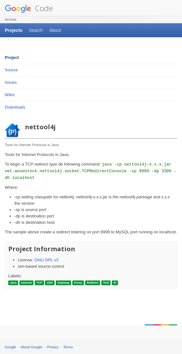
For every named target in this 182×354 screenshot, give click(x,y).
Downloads (15, 107)
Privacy (53, 347)
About (55, 30)
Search (36, 30)
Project (12, 57)
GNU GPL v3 (46, 260)
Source (11, 69)
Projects (13, 30)
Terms (68, 347)
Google (10, 347)
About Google (31, 347)
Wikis (10, 94)
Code (29, 8)
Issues (11, 82)
